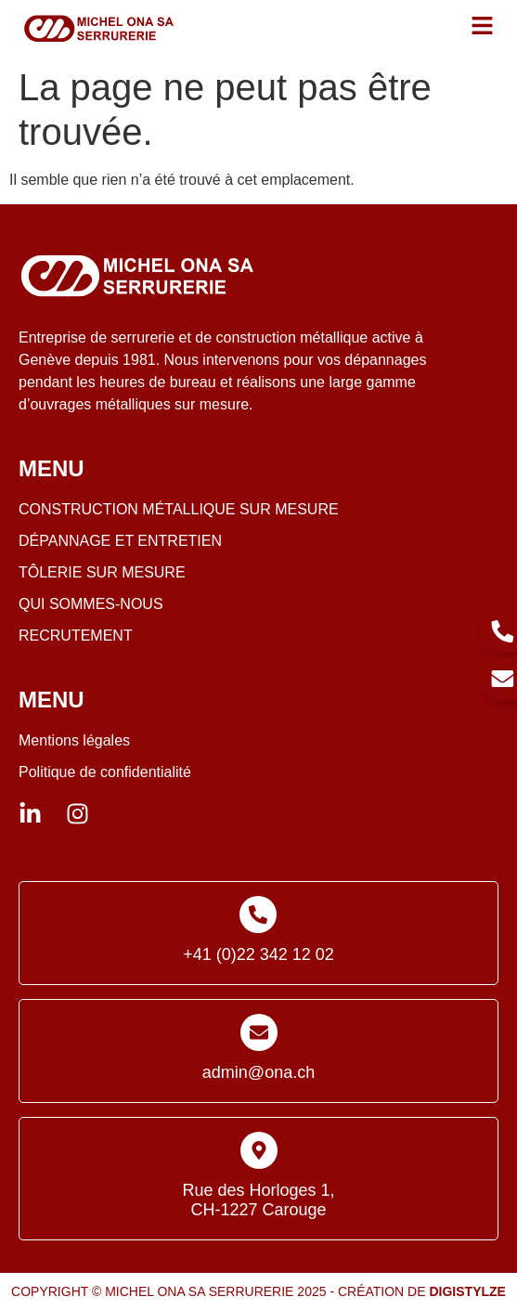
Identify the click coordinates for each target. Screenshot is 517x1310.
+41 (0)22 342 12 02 (258, 954)
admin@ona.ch (258, 1072)
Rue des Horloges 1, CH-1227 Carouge (258, 1200)
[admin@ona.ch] (259, 1032)
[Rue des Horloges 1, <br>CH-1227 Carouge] (259, 1150)
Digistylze (467, 1291)
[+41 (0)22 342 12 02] (258, 914)
